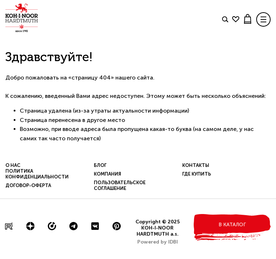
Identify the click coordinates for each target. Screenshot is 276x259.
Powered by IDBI (157, 242)
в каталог (232, 225)
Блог (100, 165)
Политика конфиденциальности (37, 174)
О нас (12, 165)
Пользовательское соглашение (120, 185)
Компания (107, 174)
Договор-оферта (28, 185)
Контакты (195, 165)
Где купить (196, 174)
